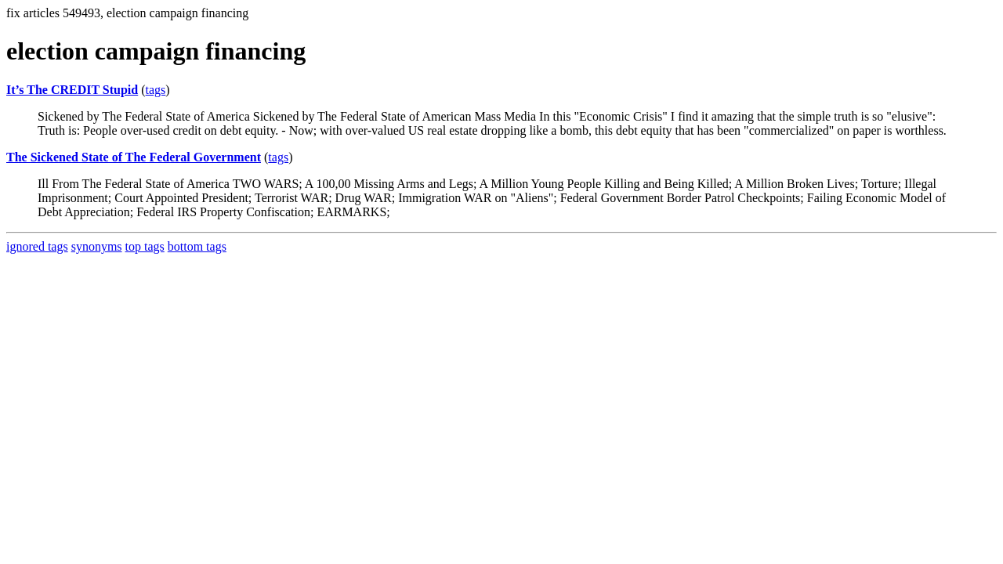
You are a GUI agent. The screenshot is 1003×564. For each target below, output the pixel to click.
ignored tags (37, 246)
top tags (145, 246)
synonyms (96, 246)
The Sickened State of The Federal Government (133, 157)
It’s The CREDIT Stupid (72, 89)
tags (156, 89)
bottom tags (197, 246)
